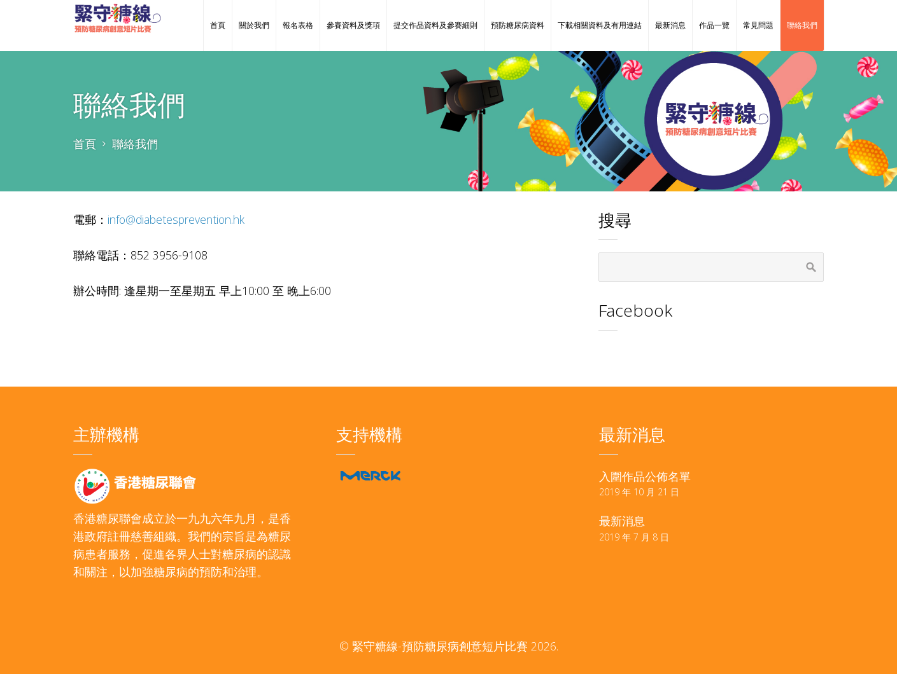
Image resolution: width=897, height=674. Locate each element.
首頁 (84, 143)
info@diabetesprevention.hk (176, 219)
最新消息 (622, 520)
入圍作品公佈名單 (645, 476)
